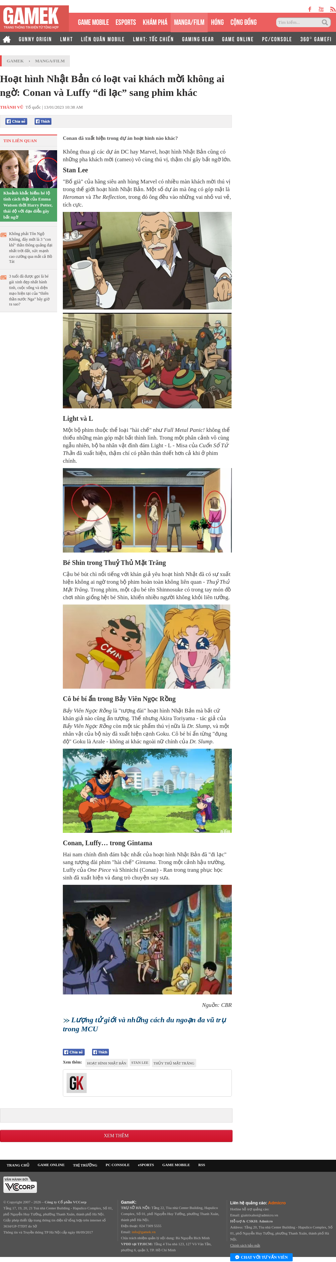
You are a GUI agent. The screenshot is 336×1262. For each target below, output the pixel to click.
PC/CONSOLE (277, 38)
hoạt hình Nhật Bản (106, 1063)
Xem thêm (116, 1135)
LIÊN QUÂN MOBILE (103, 38)
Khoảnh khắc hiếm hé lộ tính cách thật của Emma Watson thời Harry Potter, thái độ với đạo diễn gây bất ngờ (27, 205)
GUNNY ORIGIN (35, 38)
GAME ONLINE (238, 38)
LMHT (66, 38)
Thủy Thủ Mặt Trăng (174, 1063)
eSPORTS (126, 21)
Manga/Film (50, 60)
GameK (15, 60)
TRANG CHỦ (18, 1165)
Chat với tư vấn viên (261, 1257)
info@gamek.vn (144, 1232)
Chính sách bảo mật (245, 1245)
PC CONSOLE (118, 1165)
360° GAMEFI (316, 38)
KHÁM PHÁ (155, 21)
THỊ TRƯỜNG (85, 1165)
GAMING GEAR (198, 38)
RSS (201, 1165)
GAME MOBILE (93, 21)
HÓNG (217, 21)
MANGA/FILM (189, 21)
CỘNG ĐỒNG (243, 21)
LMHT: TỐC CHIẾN (153, 38)
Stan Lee (140, 1062)
